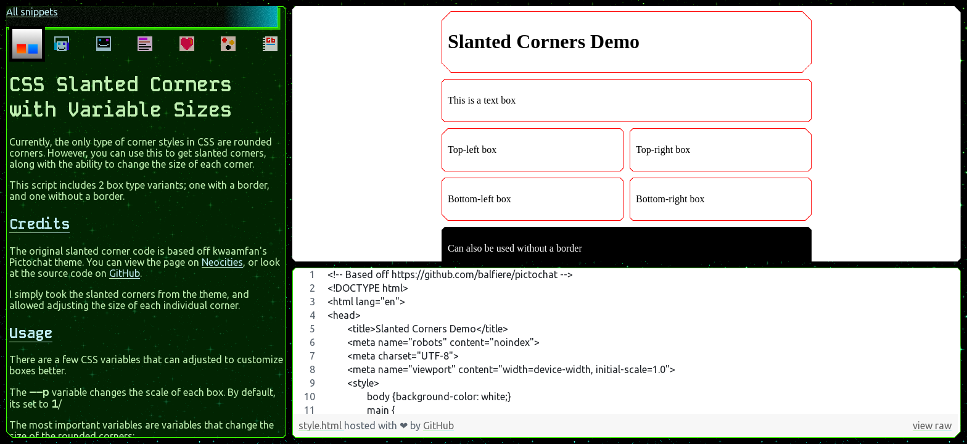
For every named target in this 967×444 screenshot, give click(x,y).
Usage (30, 327)
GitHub (124, 268)
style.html (321, 425)
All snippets (30, 9)
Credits (39, 218)
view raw (932, 425)
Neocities (222, 257)
